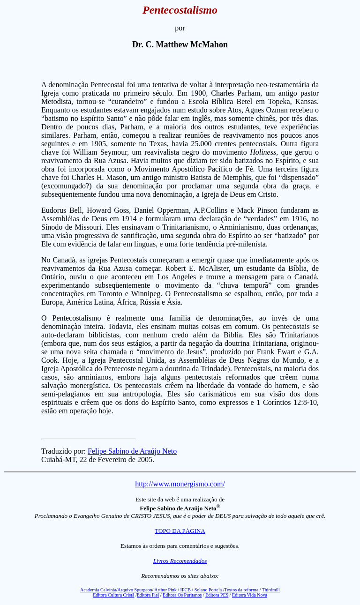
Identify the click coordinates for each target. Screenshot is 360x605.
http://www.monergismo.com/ (180, 484)
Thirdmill (271, 589)
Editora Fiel (148, 595)
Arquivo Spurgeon (135, 589)
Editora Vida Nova (249, 595)
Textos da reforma (242, 589)
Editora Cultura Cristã (113, 595)
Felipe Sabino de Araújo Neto (132, 451)
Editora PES (216, 595)
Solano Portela (208, 589)
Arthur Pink (165, 589)
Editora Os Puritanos (182, 595)
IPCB (185, 589)
